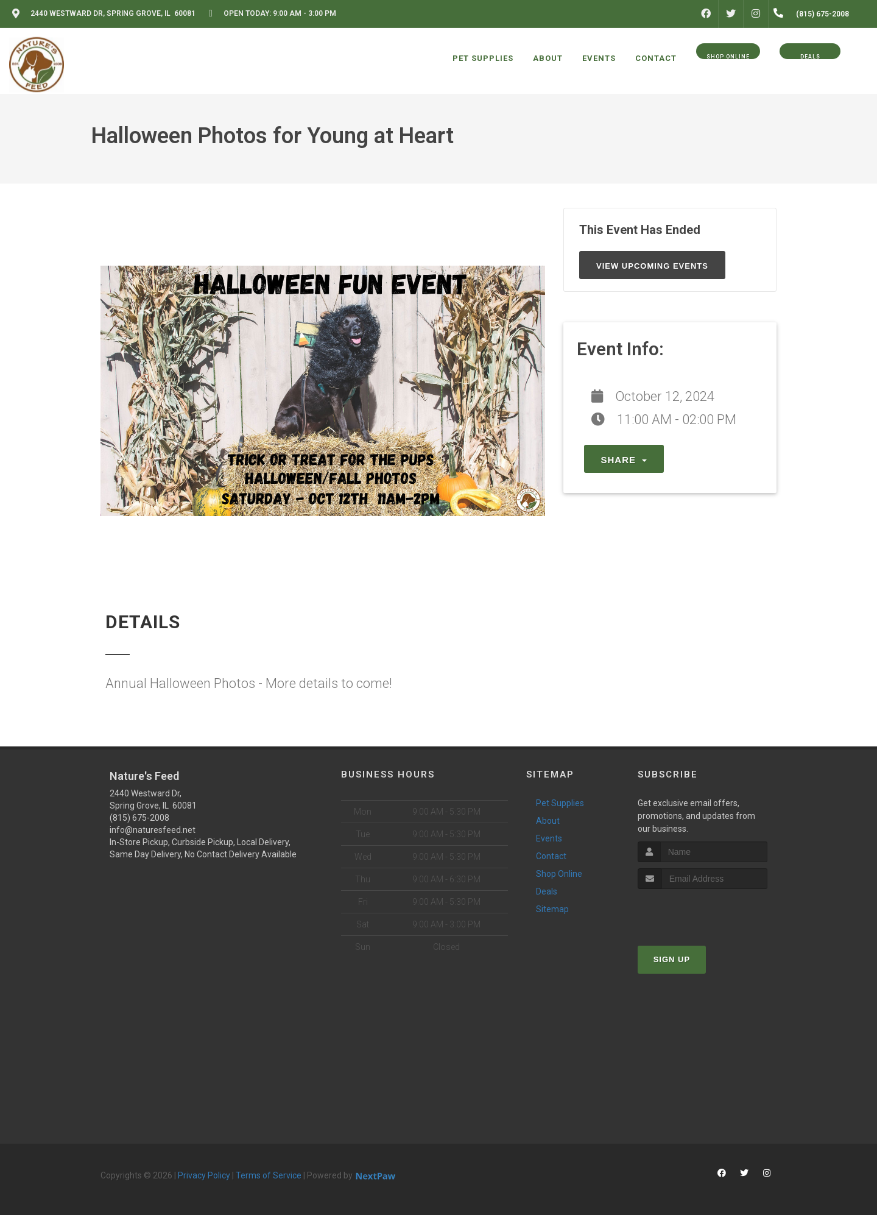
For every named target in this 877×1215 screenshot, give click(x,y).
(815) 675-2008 (139, 818)
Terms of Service (268, 1175)
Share (624, 460)
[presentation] (702, 912)
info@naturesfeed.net (152, 830)
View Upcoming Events (652, 266)
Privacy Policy (204, 1175)
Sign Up (671, 959)
